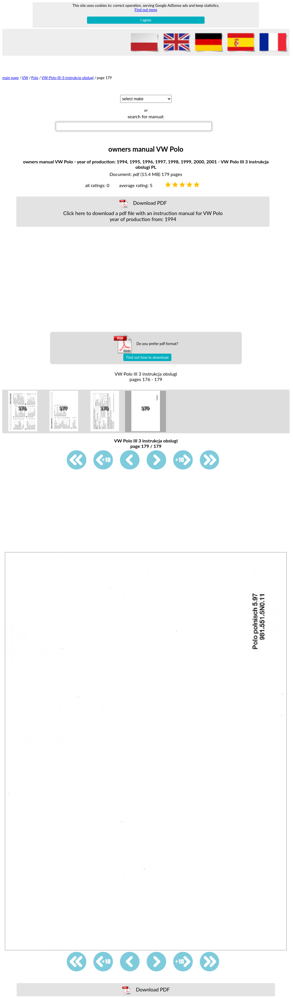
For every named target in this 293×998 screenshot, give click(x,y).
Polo (34, 77)
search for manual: (146, 116)
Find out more (145, 9)
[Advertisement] (146, 279)
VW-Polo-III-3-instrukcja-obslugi (67, 77)
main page (10, 77)
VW (25, 77)
